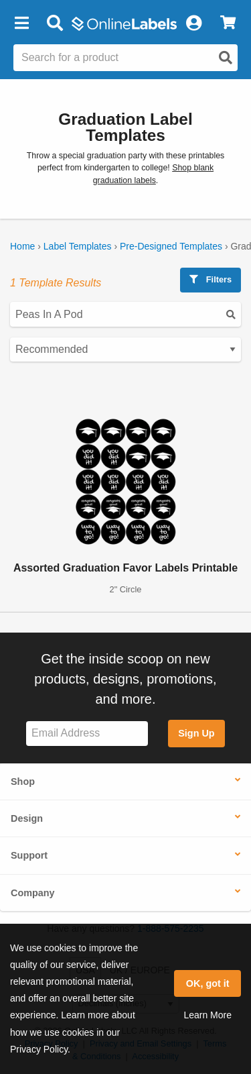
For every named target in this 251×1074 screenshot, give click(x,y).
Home (22, 246)
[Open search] (226, 58)
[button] (21, 23)
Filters (210, 279)
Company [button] (33, 893)
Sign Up (196, 733)
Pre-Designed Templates (171, 246)
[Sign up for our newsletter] (87, 733)
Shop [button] (23, 781)
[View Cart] (228, 23)
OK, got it (208, 983)
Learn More (207, 1015)
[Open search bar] (54, 23)
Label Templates (78, 246)
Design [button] (27, 818)
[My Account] (193, 23)
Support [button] (29, 855)
